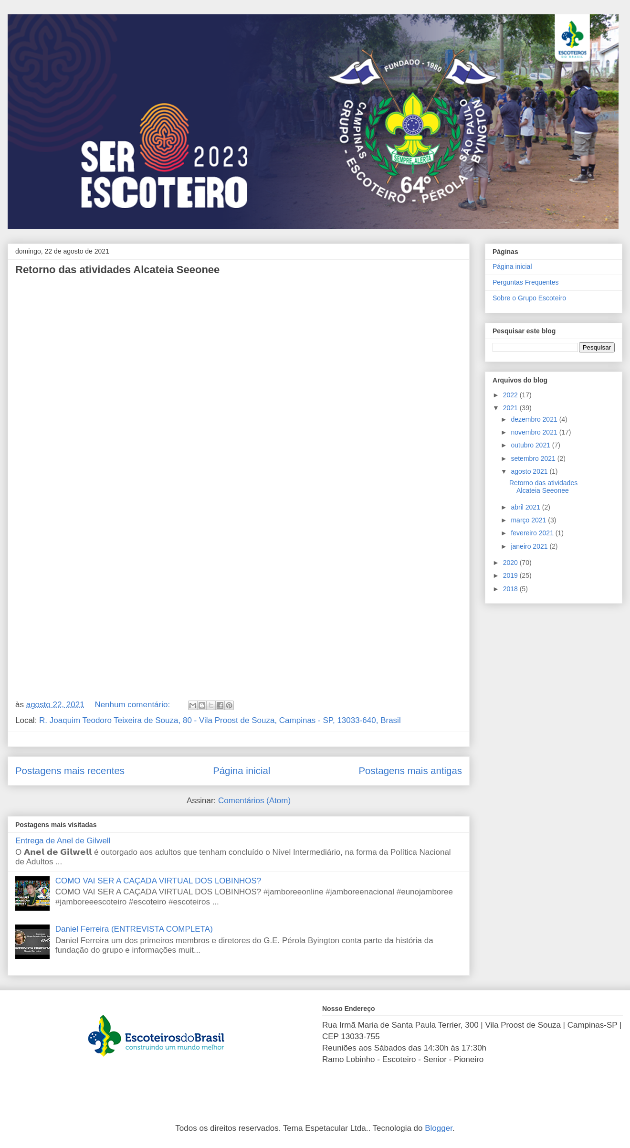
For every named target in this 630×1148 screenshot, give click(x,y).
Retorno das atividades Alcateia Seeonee (117, 270)
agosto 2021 (530, 471)
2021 (511, 408)
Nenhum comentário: (133, 704)
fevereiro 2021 (533, 533)
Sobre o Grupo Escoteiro (529, 298)
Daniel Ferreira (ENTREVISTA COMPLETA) (134, 929)
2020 (511, 562)
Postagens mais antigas (410, 770)
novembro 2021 (535, 432)
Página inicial (241, 770)
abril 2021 (526, 507)
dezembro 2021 (535, 419)
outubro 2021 (531, 445)
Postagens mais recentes (70, 770)
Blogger (438, 1128)
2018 (511, 589)
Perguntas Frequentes (526, 282)
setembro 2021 (534, 458)
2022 (511, 395)
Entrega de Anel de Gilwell (62, 840)
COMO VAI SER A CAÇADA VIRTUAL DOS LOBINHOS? (158, 880)
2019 (511, 575)
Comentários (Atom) (254, 800)
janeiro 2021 (530, 546)
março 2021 (529, 520)
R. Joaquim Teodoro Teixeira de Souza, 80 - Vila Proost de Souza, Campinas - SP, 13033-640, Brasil (220, 720)
